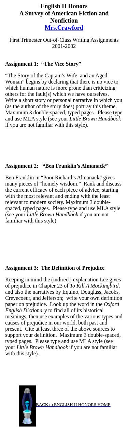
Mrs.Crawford (64, 27)
